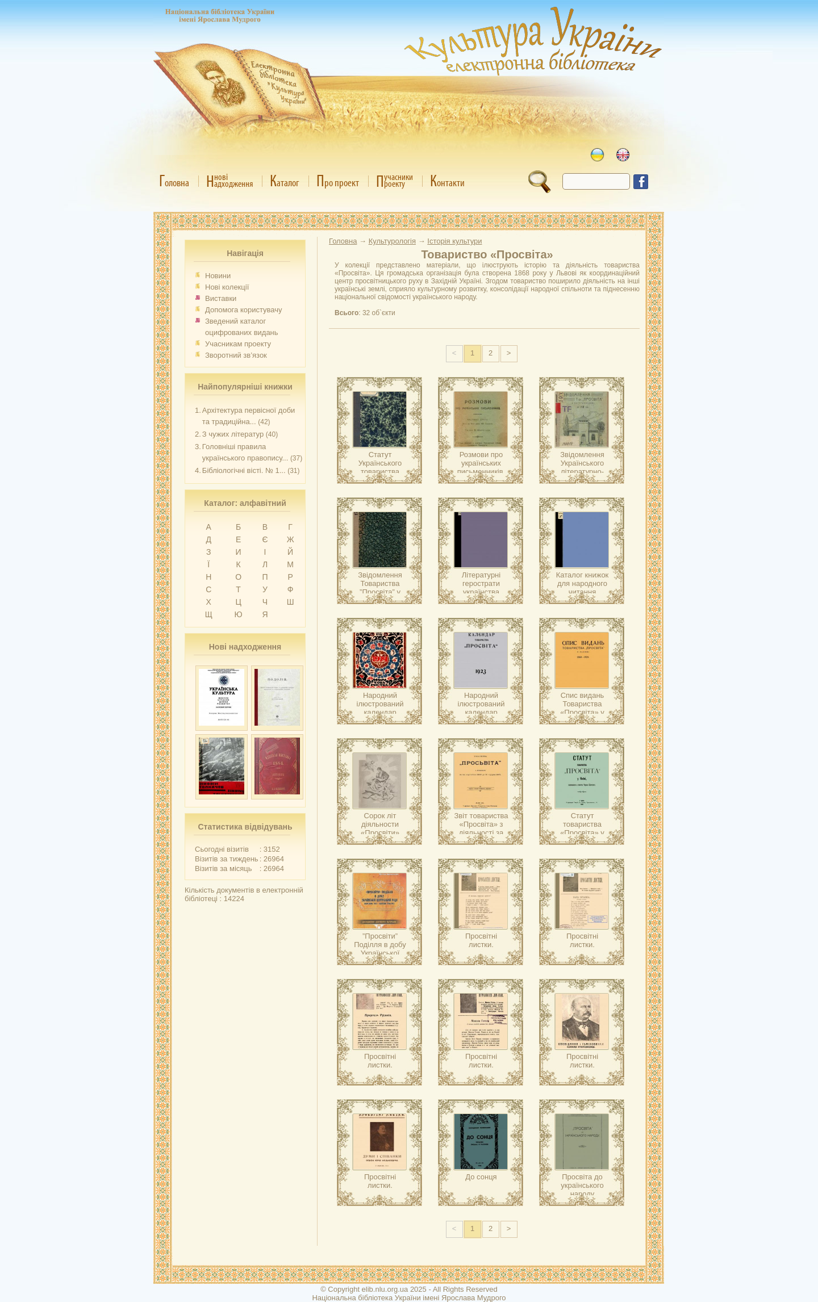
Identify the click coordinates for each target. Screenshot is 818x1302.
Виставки (220, 298)
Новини (218, 275)
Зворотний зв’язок (236, 355)
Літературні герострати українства (481, 583)
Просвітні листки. (481, 940)
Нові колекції (227, 287)
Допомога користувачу (243, 309)
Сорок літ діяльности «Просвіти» (380, 824)
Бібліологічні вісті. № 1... (244, 470)
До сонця (480, 1177)
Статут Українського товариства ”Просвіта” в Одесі (380, 471)
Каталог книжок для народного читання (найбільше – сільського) (582, 592)
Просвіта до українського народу (582, 1185)
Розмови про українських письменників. (481, 463)
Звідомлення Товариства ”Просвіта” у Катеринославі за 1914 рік (380, 592)
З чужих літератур (233, 434)
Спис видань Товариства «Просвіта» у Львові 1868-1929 (582, 712)
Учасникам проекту (238, 344)
